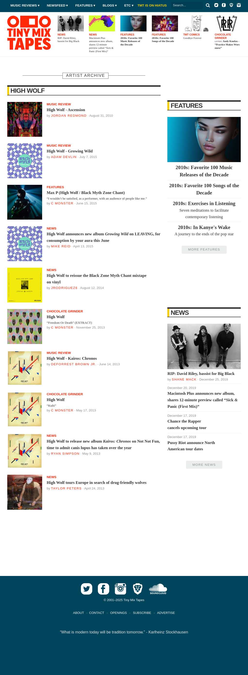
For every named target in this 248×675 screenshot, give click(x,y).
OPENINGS (118, 613)
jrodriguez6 (64, 288)
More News (204, 465)
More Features (204, 249)
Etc (127, 5)
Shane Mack (184, 379)
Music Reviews (23, 5)
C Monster (62, 203)
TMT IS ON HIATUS (152, 5)
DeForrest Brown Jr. (73, 364)
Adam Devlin (64, 157)
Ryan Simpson (65, 453)
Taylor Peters (66, 488)
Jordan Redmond (69, 115)
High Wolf (27, 90)
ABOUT (78, 613)
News (180, 312)
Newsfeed (56, 5)
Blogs (108, 5)
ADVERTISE (166, 613)
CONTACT (96, 613)
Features (84, 5)
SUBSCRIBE (142, 613)
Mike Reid (61, 246)
